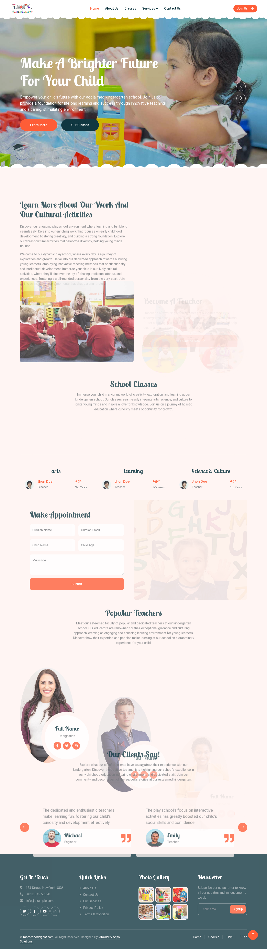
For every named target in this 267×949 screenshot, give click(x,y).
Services (148, 8)
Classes (130, 8)
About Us (111, 8)
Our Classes (110, 125)
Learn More (69, 125)
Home (94, 8)
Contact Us (172, 8)
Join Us (245, 8)
